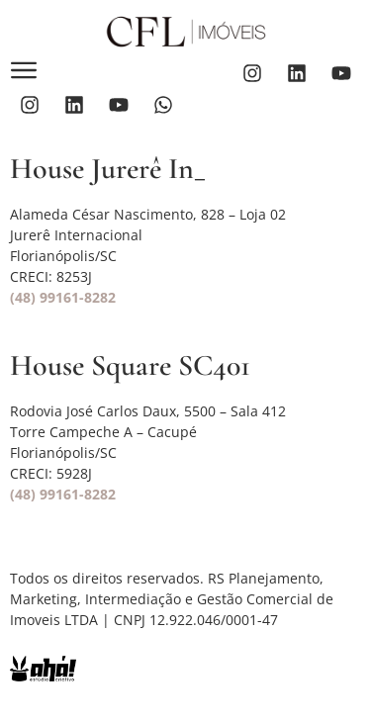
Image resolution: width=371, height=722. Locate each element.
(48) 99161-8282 (63, 297)
